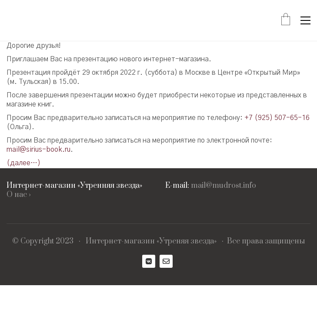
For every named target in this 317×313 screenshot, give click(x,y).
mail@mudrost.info (223, 185)
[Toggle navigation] (305, 20)
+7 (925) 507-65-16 (277, 117)
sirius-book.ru (48, 149)
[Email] (166, 261)
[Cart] (286, 20)
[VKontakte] (148, 261)
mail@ (16, 149)
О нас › (19, 195)
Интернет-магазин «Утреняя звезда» (151, 241)
